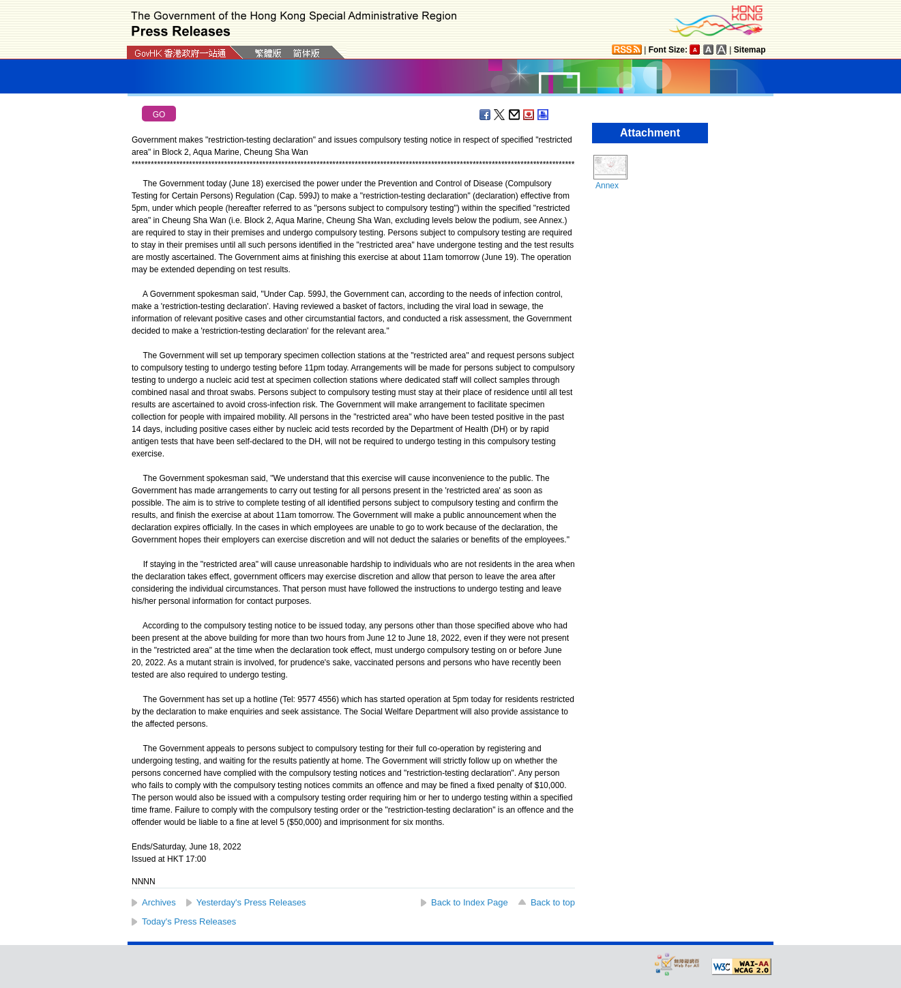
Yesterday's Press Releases (251, 902)
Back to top (553, 902)
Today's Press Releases (189, 921)
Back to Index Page (469, 902)
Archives (159, 902)
